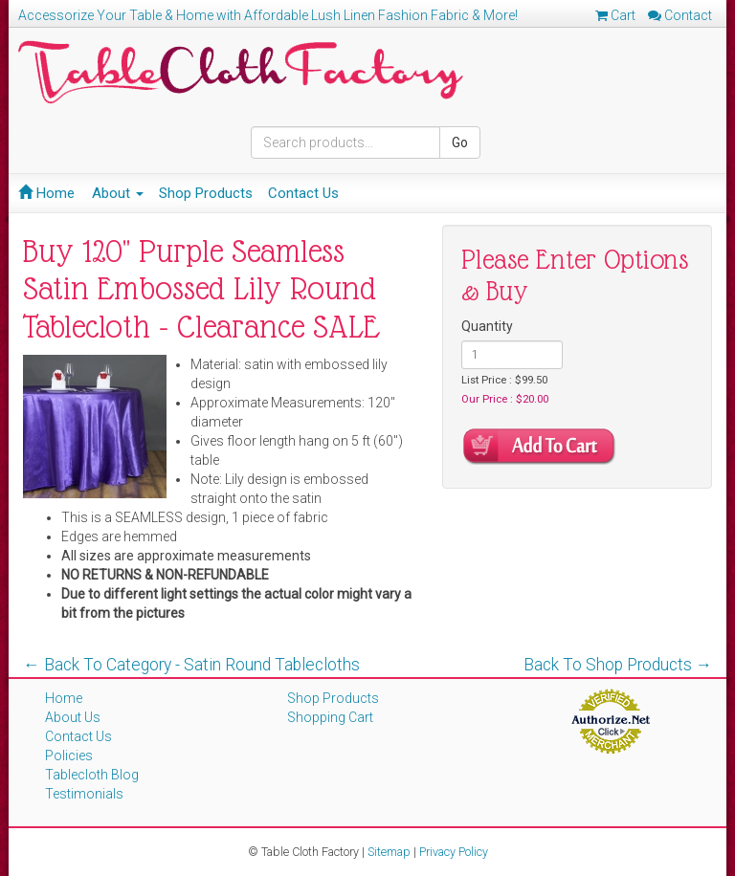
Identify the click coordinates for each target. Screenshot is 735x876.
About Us (72, 717)
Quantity (487, 326)
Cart (615, 15)
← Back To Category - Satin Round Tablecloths (191, 664)
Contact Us (303, 193)
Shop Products (206, 193)
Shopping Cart (330, 717)
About (118, 193)
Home (46, 193)
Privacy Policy (453, 851)
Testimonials (84, 793)
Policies (69, 755)
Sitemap (389, 851)
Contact (680, 15)
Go (460, 142)
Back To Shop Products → (618, 664)
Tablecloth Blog (92, 774)
